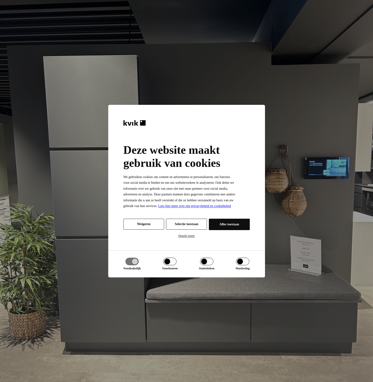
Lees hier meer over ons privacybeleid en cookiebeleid (194, 206)
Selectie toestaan (186, 224)
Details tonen (186, 235)
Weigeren (144, 224)
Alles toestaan (229, 224)
